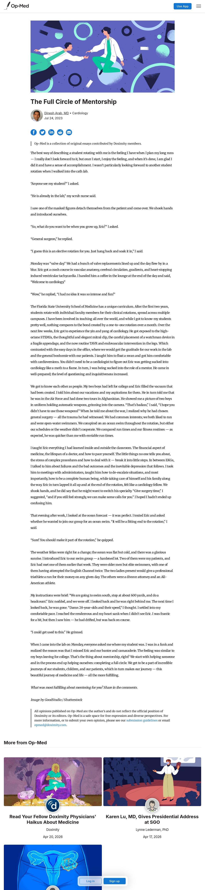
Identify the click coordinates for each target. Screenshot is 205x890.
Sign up (114, 881)
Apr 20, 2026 (33, 836)
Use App (182, 6)
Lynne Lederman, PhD (152, 830)
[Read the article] (53, 782)
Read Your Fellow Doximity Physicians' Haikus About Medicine (52, 819)
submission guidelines (142, 720)
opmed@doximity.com (50, 725)
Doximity (52, 830)
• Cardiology (79, 113)
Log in (90, 881)
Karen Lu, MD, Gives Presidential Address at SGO (152, 819)
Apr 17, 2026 (132, 836)
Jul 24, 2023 (53, 118)
